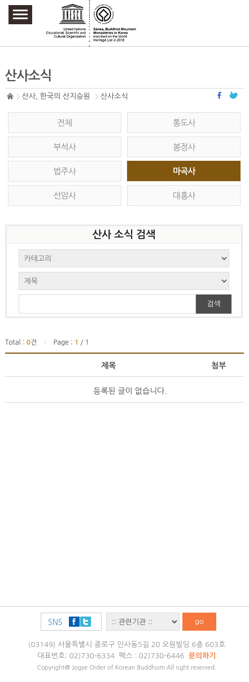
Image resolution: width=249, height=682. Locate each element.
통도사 (184, 122)
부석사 (64, 147)
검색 (213, 303)
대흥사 (184, 195)
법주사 (64, 171)
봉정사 (184, 147)
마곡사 (184, 171)
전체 (64, 122)
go (199, 621)
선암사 (64, 195)
